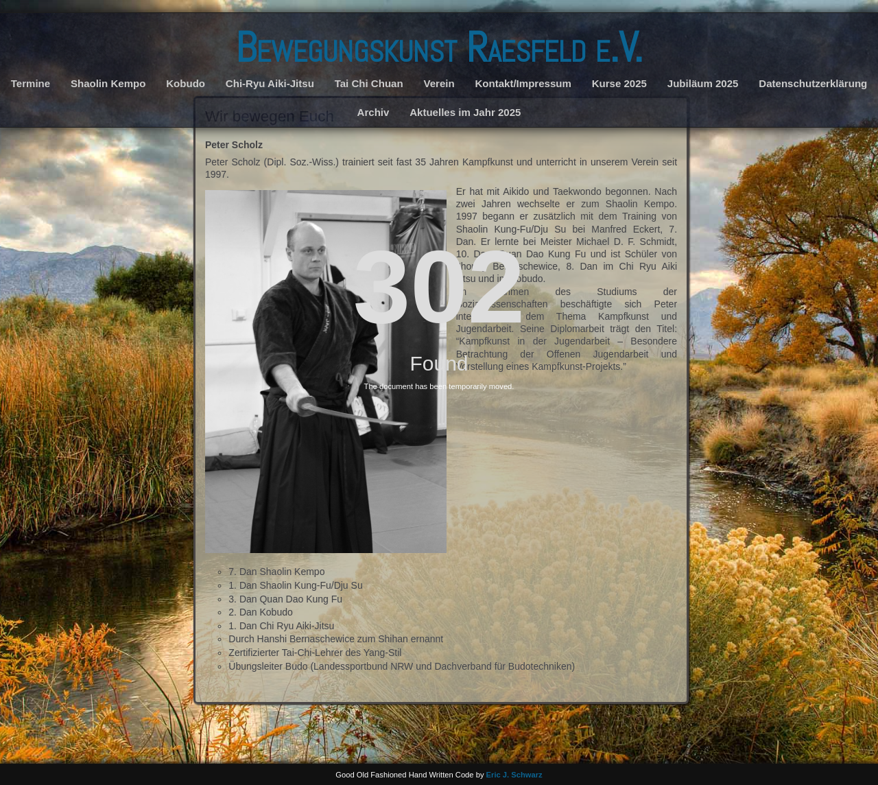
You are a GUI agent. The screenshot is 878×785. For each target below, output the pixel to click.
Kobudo (185, 83)
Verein (438, 83)
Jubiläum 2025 (703, 83)
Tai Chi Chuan (369, 83)
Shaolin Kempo (108, 83)
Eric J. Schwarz (514, 775)
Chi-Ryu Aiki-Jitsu (270, 83)
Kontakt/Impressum (523, 83)
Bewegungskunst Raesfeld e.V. (439, 47)
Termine (30, 83)
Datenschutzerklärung (813, 83)
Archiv (373, 112)
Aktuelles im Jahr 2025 (465, 112)
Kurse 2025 (619, 83)
